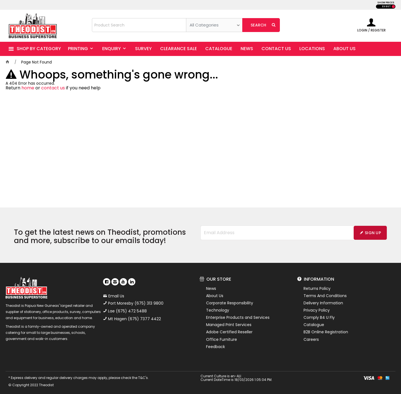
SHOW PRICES (385, 2)
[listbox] (214, 25)
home (27, 88)
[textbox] (139, 25)
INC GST (393, 6)
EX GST (386, 6)
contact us (53, 88)
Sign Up (373, 233)
